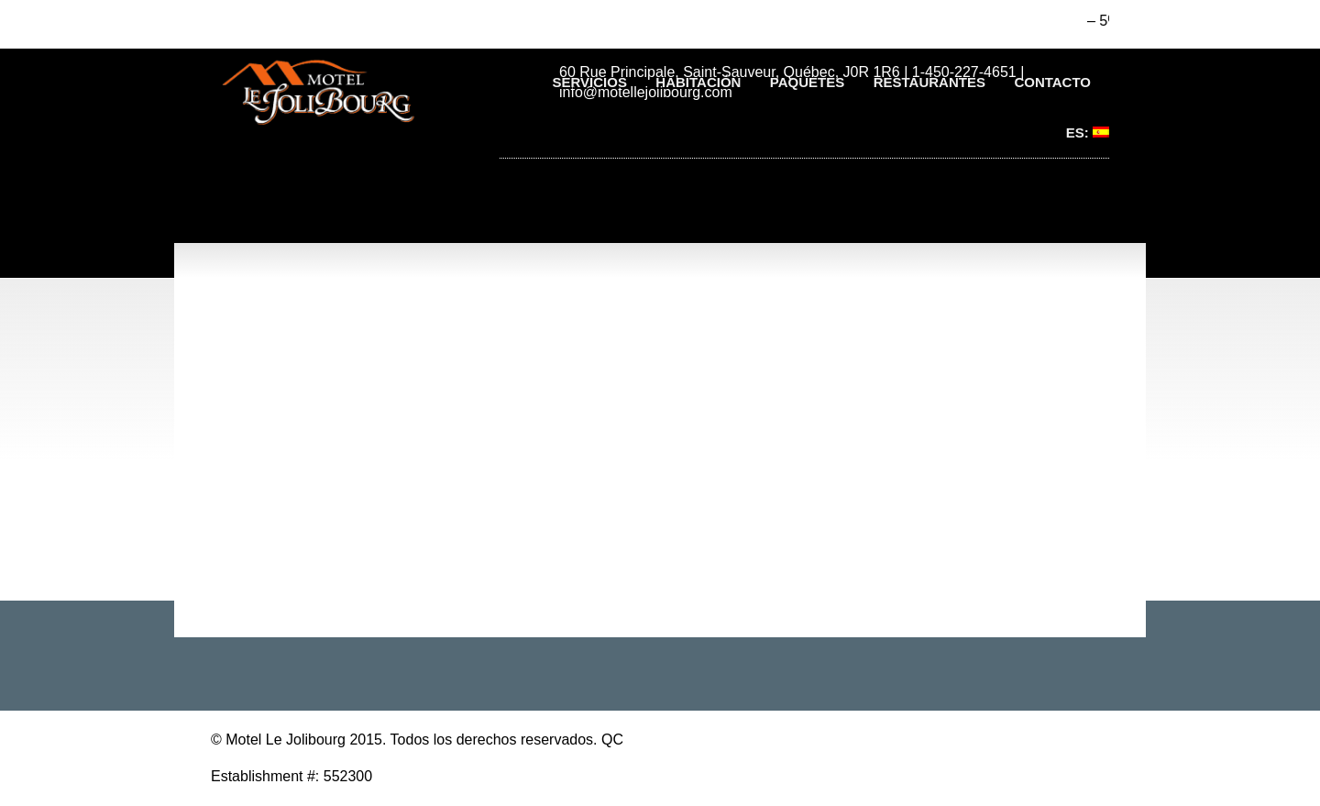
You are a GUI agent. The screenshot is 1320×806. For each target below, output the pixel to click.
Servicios (589, 82)
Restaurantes (929, 82)
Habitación (698, 82)
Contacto (1052, 82)
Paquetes (807, 82)
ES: (1087, 132)
